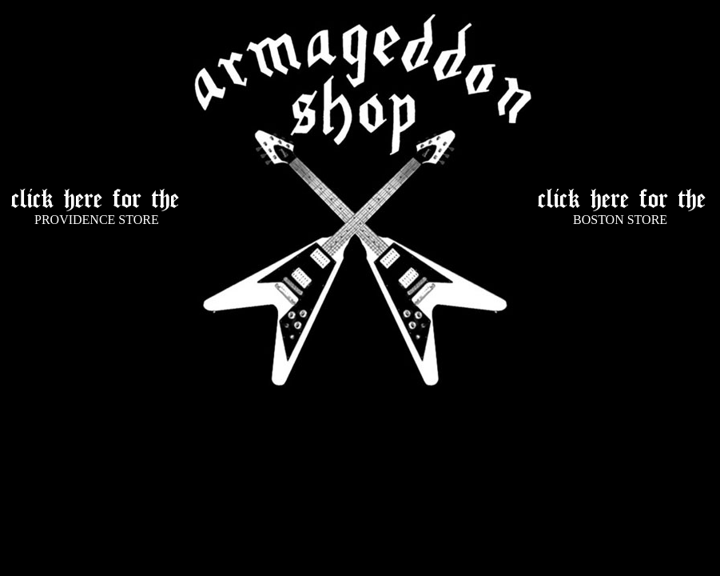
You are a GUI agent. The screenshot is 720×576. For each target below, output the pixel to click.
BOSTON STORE (620, 219)
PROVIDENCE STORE (96, 219)
